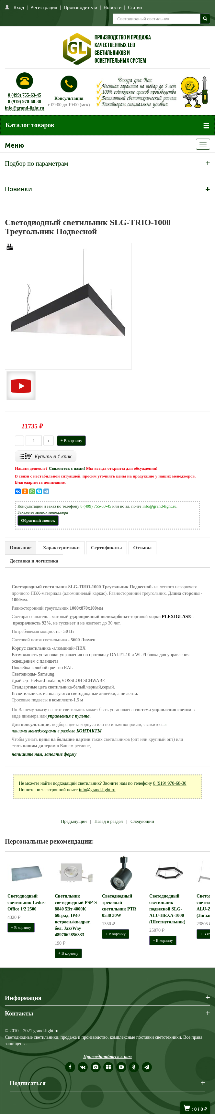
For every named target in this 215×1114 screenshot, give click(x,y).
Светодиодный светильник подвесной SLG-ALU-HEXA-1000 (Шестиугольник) (167, 909)
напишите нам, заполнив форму (44, 754)
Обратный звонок (38, 520)
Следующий (142, 821)
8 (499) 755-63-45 (24, 95)
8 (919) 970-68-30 (24, 101)
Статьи (135, 7)
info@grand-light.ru (24, 108)
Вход (19, 7)
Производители (80, 7)
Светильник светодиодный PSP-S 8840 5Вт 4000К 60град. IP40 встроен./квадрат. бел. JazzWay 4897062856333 (76, 915)
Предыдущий (74, 821)
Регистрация (43, 7)
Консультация (69, 98)
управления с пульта (69, 716)
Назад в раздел (109, 821)
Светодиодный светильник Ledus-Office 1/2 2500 (26, 902)
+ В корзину (71, 440)
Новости (112, 7)
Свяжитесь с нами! (67, 468)
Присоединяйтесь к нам (107, 1056)
